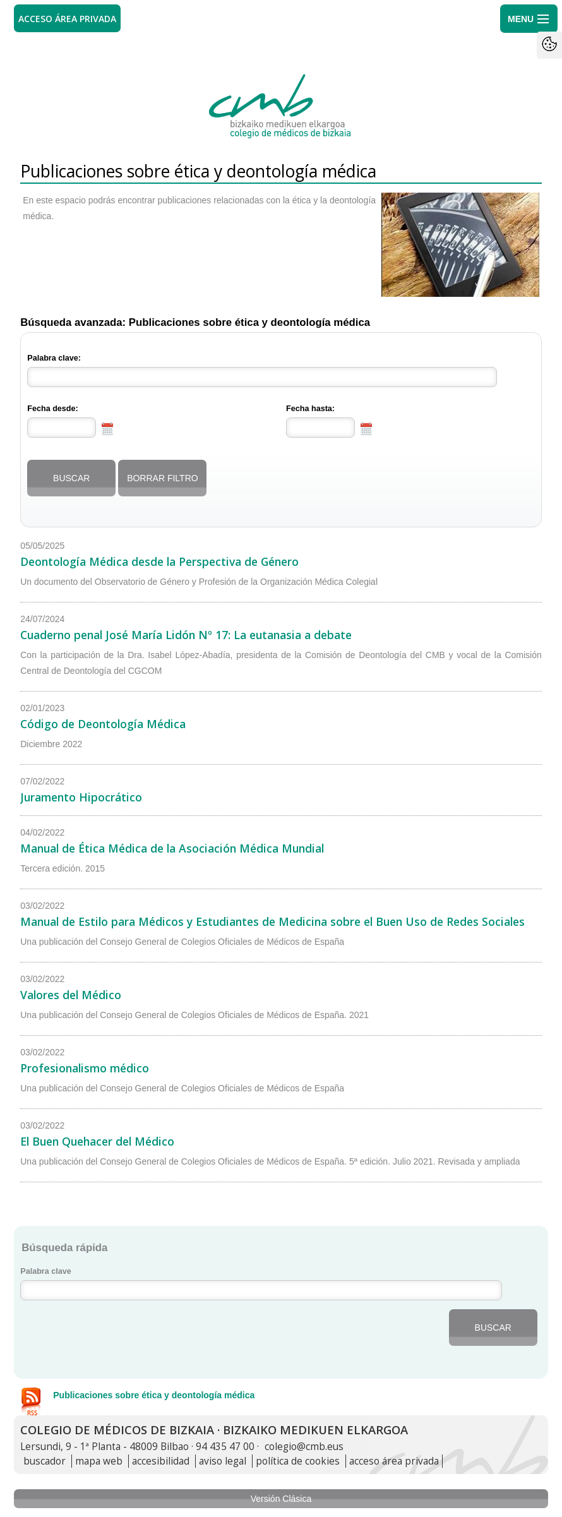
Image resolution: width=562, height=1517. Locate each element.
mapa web (99, 1461)
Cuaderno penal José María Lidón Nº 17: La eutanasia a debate (186, 634)
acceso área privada (394, 1461)
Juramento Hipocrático (81, 797)
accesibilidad (160, 1461)
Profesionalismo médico (84, 1068)
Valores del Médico (70, 994)
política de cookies (298, 1461)
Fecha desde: (52, 408)
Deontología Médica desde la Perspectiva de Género (159, 561)
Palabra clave (45, 1271)
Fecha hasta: (310, 408)
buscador (44, 1461)
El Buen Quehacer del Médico (97, 1141)
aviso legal (222, 1461)
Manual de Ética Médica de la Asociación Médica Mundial (172, 848)
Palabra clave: (54, 358)
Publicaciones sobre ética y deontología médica (153, 1395)
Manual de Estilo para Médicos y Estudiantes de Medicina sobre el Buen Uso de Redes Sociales (272, 921)
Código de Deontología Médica (103, 723)
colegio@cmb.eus (304, 1446)
